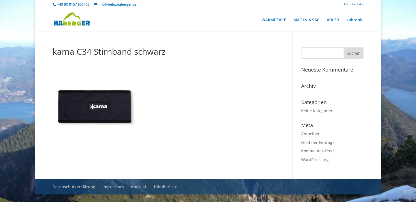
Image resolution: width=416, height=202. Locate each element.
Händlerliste (354, 4)
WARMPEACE (274, 20)
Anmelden (311, 133)
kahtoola (355, 20)
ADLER (333, 20)
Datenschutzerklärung (73, 186)
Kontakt (139, 186)
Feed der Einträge (318, 142)
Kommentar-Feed (317, 150)
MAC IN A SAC (306, 20)
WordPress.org (315, 159)
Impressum (113, 186)
